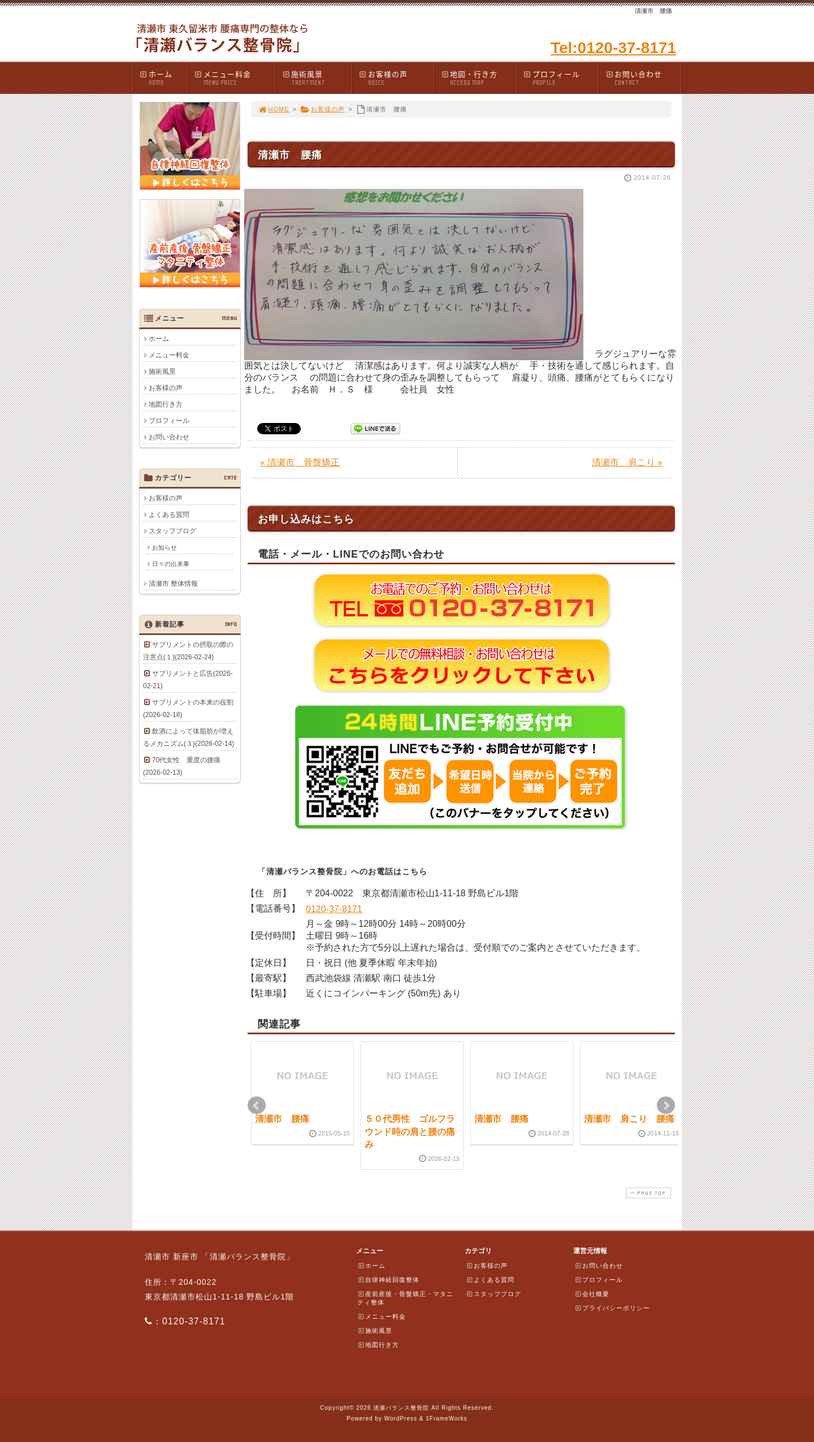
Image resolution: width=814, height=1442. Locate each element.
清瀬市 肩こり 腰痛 (629, 1119)
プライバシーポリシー (612, 1308)
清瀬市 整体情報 (173, 584)
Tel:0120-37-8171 (613, 48)
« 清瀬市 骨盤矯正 (300, 462)
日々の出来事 (170, 563)
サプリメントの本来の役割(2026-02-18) (188, 708)
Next (666, 1105)
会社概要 (591, 1293)
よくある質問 (169, 515)
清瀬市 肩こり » (627, 462)
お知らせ (164, 547)
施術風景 (317, 77)
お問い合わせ (643, 77)
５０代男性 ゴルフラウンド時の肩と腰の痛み (410, 1131)
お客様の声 (396, 77)
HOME (273, 109)
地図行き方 (166, 404)
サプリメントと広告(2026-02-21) (188, 680)
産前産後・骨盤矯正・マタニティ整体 (405, 1298)
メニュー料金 (234, 77)
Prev (257, 1105)
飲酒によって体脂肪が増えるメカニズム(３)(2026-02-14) (188, 737)
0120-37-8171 (334, 909)
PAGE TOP (647, 1193)
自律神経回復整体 (388, 1279)
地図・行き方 (478, 77)
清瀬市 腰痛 (282, 1119)
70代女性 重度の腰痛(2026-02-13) (181, 766)
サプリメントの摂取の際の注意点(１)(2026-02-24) (188, 651)
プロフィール (561, 77)
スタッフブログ (172, 531)
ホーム (163, 77)
